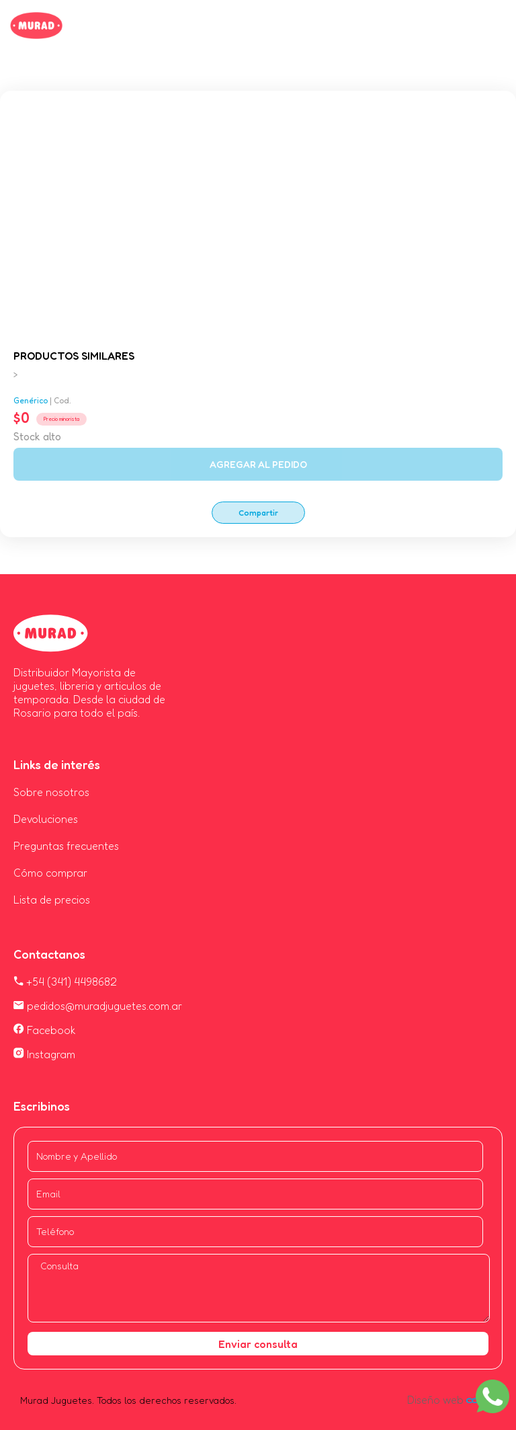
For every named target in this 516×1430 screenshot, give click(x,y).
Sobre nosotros (51, 792)
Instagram (44, 1054)
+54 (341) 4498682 (65, 981)
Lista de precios (51, 899)
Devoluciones (45, 819)
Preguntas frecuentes (66, 845)
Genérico (30, 400)
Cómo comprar (50, 872)
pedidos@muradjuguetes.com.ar (97, 1005)
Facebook (44, 1030)
